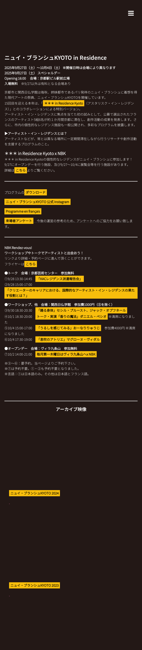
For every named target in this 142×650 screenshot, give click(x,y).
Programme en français (23, 211)
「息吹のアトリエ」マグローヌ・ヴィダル (68, 339)
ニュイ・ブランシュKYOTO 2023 (34, 585)
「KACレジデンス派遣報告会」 (60, 278)
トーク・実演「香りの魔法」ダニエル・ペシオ (71, 316)
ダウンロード (36, 192)
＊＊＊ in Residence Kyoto (63, 103)
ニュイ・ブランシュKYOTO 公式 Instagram (37, 201)
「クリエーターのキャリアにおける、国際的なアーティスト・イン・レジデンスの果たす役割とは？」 (70, 293)
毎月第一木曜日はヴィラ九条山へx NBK (66, 354)
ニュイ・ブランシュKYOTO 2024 (34, 493)
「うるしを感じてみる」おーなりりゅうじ (68, 328)
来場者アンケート (19, 220)
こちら (21, 170)
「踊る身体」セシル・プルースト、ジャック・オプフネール (81, 310)
